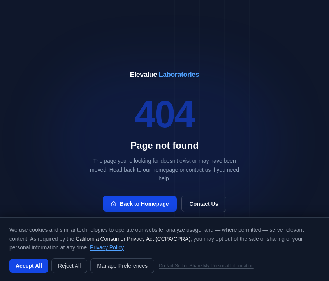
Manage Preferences (122, 266)
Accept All (29, 266)
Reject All (69, 266)
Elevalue (164, 74)
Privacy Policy (107, 247)
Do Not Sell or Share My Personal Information (206, 266)
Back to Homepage (140, 204)
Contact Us (204, 204)
